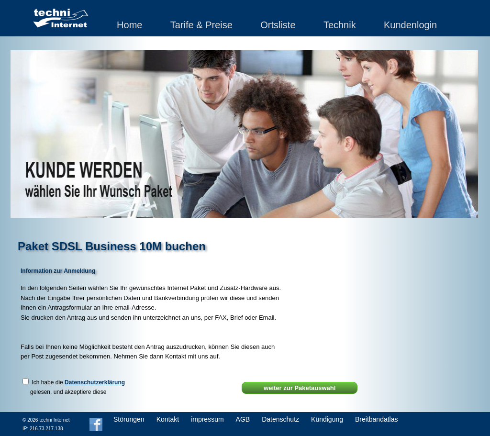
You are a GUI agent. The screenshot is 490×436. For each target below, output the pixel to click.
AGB (243, 419)
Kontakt (167, 419)
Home (129, 25)
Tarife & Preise (201, 25)
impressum (207, 419)
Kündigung (327, 419)
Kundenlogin (410, 25)
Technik (339, 25)
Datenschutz (280, 419)
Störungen (129, 419)
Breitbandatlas (376, 419)
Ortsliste (277, 25)
